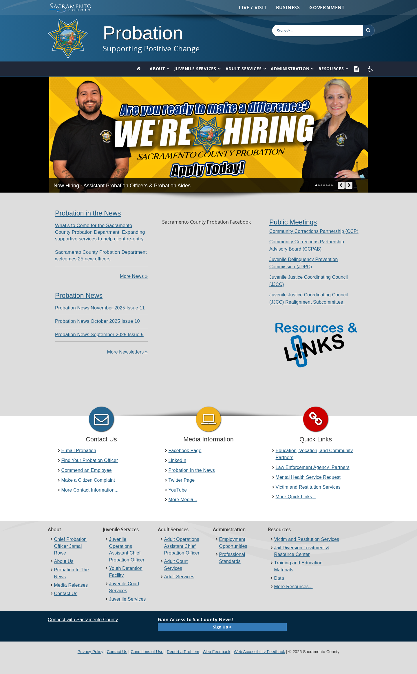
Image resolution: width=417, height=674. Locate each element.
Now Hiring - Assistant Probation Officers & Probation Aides (122, 186)
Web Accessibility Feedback (259, 651)
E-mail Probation (78, 450)
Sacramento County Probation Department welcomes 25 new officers (101, 255)
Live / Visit (253, 7)
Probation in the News (88, 213)
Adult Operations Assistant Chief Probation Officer (182, 546)
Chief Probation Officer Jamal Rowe (70, 546)
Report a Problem (183, 651)
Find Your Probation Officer (89, 460)
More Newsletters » (127, 351)
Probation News (79, 295)
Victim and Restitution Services (308, 487)
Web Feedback (217, 651)
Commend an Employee (86, 470)
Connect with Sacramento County (83, 619)
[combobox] (317, 30)
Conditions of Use (147, 651)
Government (327, 7)
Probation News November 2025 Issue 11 (100, 307)
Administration (290, 68)
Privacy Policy (90, 651)
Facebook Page (185, 450)
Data (279, 578)
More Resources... (293, 586)
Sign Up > (222, 627)
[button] (369, 30)
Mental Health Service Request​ (308, 477)
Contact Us (66, 593)
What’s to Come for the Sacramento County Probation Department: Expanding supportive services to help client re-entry (100, 232)
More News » (134, 276)
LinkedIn (177, 460)
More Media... (183, 499)
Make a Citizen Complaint (88, 480)
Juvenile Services (195, 68)
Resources (331, 68)
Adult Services (244, 68)
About (157, 68)
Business (288, 7)
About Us (64, 561)
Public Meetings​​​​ (293, 222)
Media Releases (71, 585)
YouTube (178, 490)
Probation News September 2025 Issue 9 (99, 334)
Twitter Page (182, 480)
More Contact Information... (90, 490)
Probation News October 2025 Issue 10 (97, 321)
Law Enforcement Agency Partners (313, 467)
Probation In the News (192, 470)
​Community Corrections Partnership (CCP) (314, 231)
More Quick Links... (296, 496)
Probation (143, 33)
